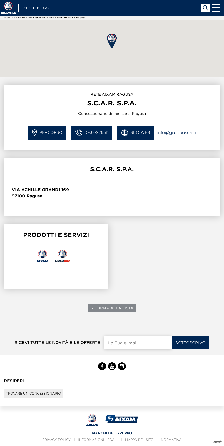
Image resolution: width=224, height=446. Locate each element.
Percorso (47, 133)
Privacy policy (56, 440)
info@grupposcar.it (177, 132)
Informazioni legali (98, 440)
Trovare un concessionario (33, 393)
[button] (112, 41)
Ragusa (34, 196)
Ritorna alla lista (112, 308)
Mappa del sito (139, 440)
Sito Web (135, 133)
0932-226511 (91, 133)
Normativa (171, 440)
